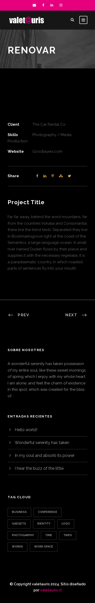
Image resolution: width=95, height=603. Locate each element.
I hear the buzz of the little (39, 468)
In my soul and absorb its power (44, 455)
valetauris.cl (51, 590)
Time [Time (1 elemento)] (48, 535)
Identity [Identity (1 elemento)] (43, 523)
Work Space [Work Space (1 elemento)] (43, 546)
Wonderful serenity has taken (42, 442)
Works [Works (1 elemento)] (17, 546)
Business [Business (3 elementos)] (19, 512)
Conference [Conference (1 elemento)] (47, 512)
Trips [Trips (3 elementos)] (67, 535)
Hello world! (26, 429)
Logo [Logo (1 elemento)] (66, 523)
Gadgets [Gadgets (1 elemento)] (19, 523)
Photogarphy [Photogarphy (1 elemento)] (23, 535)
